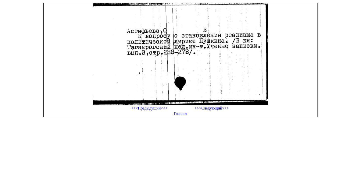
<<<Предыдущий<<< (149, 108)
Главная (180, 114)
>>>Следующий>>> (212, 108)
